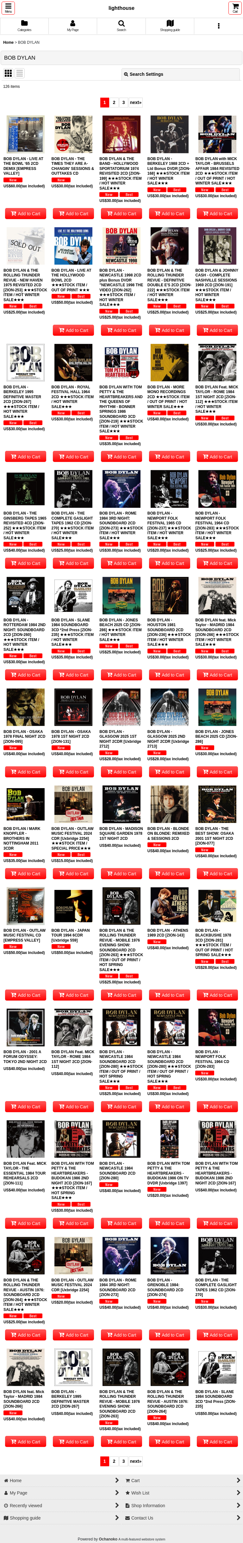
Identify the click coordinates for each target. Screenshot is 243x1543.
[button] (8, 8)
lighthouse (121, 8)
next (136, 102)
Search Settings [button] (143, 74)
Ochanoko (108, 1539)
